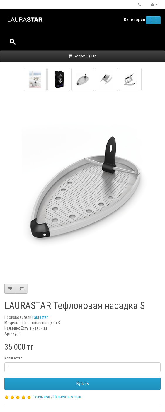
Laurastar (40, 317)
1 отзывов (41, 397)
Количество (13, 358)
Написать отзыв (67, 397)
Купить (82, 383)
